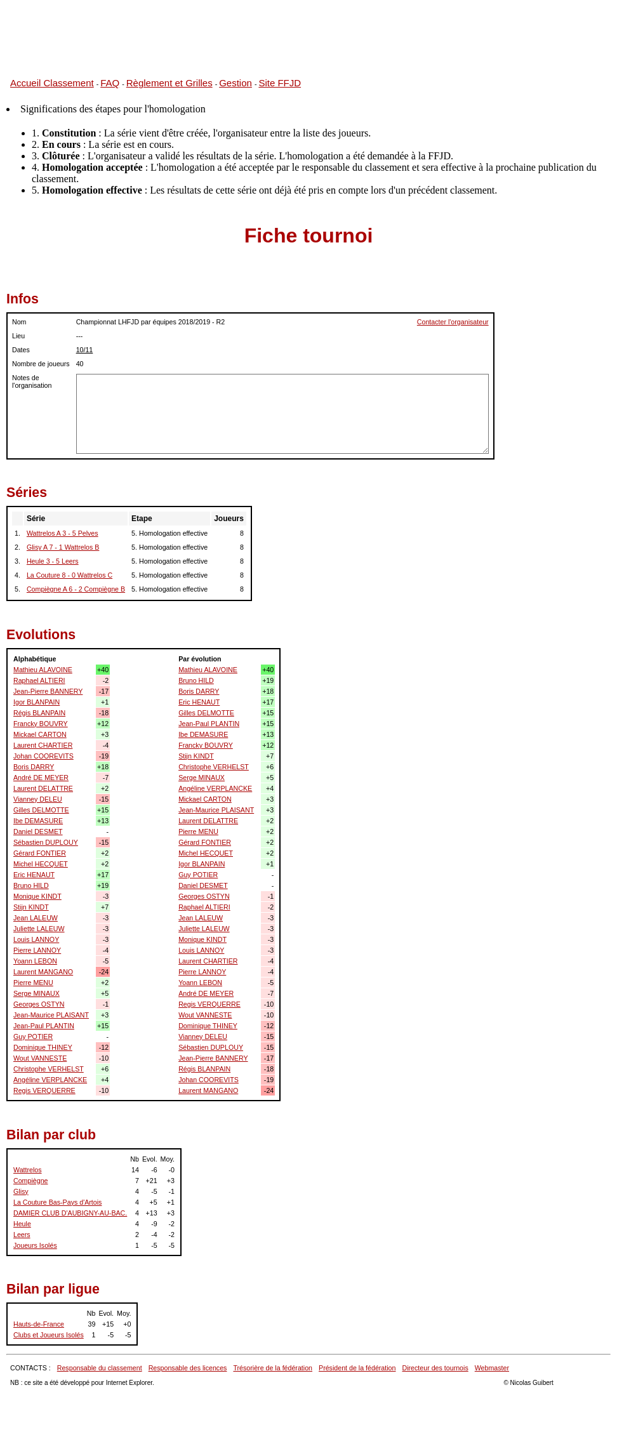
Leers (21, 1234)
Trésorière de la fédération (272, 1368)
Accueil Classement (52, 82)
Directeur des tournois (435, 1368)
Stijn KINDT (31, 907)
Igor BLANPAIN (36, 702)
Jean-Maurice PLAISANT (51, 1015)
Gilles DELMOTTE (41, 810)
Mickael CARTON (40, 734)
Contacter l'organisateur (453, 322)
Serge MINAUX (36, 993)
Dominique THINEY (42, 1047)
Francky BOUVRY (40, 723)
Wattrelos (27, 1170)
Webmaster (492, 1368)
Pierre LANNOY (37, 950)
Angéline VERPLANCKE (50, 1079)
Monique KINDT (37, 896)
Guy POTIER (33, 1036)
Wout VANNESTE (40, 1058)
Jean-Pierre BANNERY (48, 691)
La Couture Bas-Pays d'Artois (57, 1202)
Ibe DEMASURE (38, 820)
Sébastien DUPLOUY (45, 842)
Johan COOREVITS (43, 756)
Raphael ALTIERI (39, 680)
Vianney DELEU (37, 799)
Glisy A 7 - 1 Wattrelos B (63, 547)
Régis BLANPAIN (39, 713)
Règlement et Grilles (169, 82)
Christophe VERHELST (48, 1069)
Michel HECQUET (40, 864)
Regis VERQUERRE (44, 1090)
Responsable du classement (99, 1368)
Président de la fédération (357, 1368)
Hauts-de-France (38, 1324)
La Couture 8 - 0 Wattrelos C (69, 575)
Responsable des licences (188, 1368)
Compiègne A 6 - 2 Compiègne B (76, 589)
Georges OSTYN (39, 1004)
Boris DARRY (33, 767)
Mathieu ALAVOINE (42, 669)
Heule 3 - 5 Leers (53, 561)
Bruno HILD (31, 885)
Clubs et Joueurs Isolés (48, 1335)
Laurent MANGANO (43, 972)
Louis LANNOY (36, 939)
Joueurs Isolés (35, 1245)
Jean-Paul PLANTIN (43, 1026)
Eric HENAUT (34, 874)
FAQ (109, 82)
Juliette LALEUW (39, 928)
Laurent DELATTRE (43, 788)
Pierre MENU (33, 982)
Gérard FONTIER (39, 853)
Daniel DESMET (38, 831)
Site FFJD (279, 82)
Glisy (21, 1191)
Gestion (235, 82)
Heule (22, 1224)
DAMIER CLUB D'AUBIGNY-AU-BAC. (70, 1213)
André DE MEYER (41, 777)
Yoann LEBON (35, 961)
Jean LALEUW (35, 918)
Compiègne (30, 1180)
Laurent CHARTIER (42, 745)
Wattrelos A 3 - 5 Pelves (62, 533)
